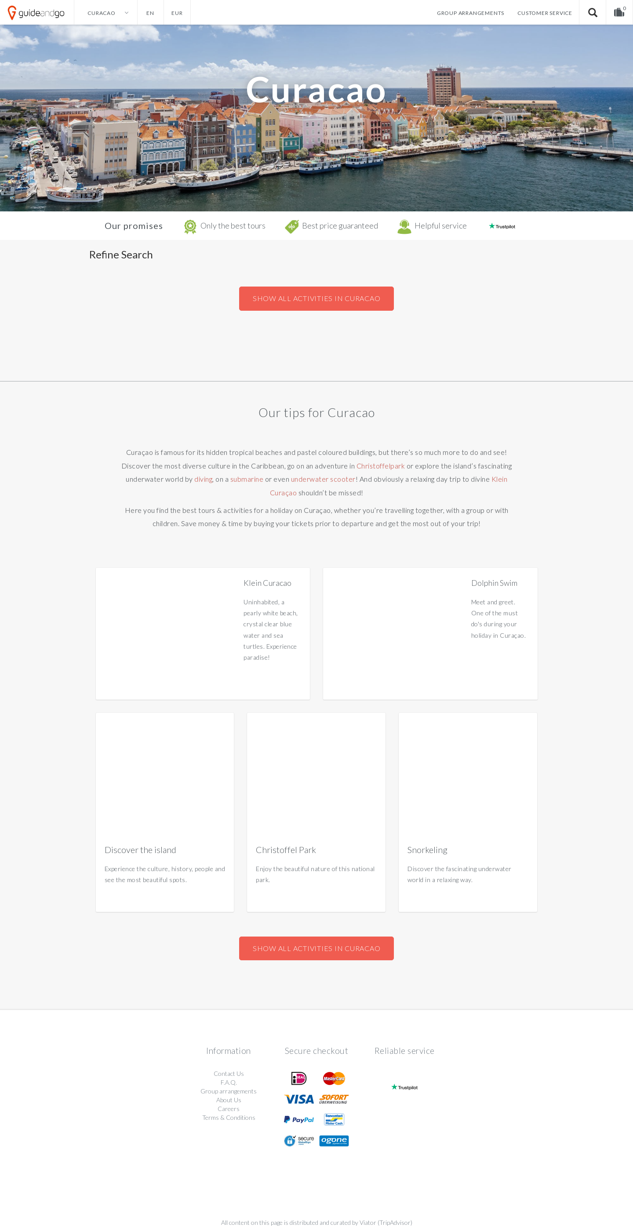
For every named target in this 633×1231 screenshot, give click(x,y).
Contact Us (229, 1073)
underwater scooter (323, 479)
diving (203, 479)
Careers (229, 1108)
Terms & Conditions (228, 1117)
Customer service (544, 13)
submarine (247, 479)
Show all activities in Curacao (317, 298)
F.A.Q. (229, 1082)
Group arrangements (470, 13)
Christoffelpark (381, 465)
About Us (228, 1100)
